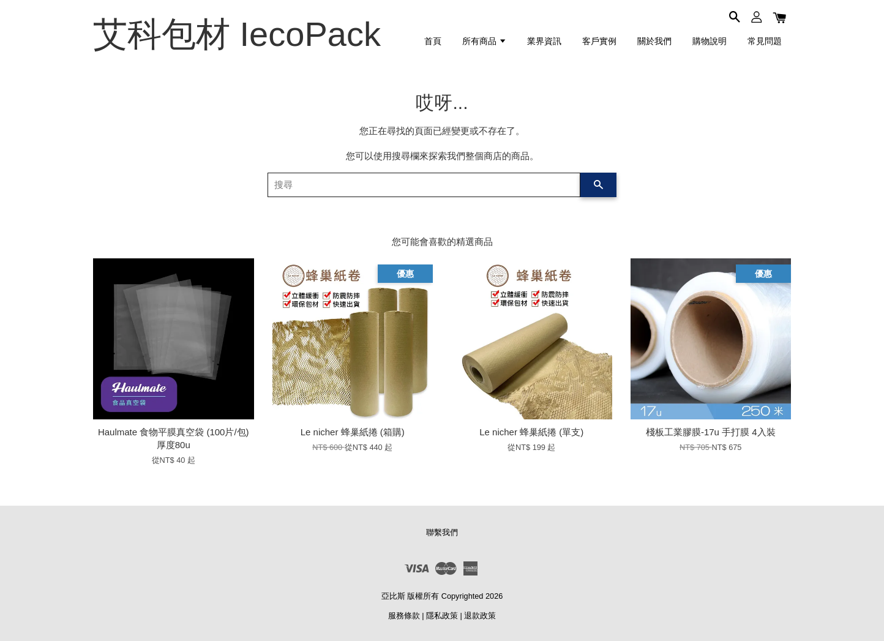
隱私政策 (442, 615)
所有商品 (484, 41)
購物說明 (709, 41)
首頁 (432, 41)
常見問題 (764, 41)
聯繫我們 (442, 532)
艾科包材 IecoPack (237, 34)
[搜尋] (424, 185)
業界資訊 (544, 41)
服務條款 (404, 615)
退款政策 (480, 615)
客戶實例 (599, 41)
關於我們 (654, 41)
